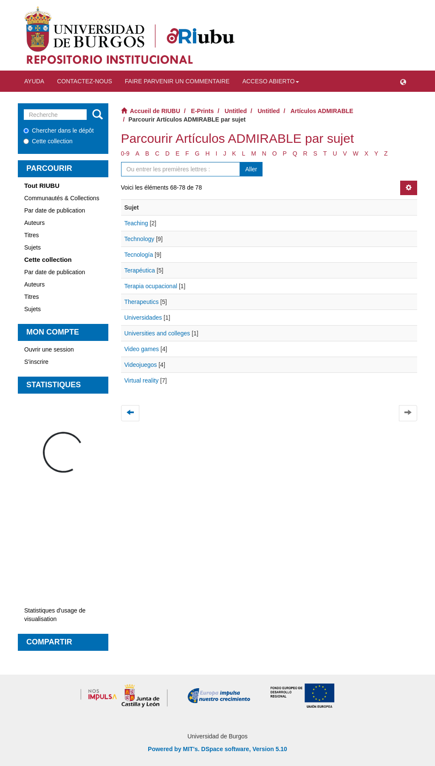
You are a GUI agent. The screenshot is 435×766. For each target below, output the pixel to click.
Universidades (143, 317)
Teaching (136, 223)
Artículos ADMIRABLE (322, 111)
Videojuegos (140, 364)
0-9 (125, 153)
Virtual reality (141, 380)
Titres (31, 235)
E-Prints (202, 111)
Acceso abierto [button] (270, 81)
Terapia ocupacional (151, 286)
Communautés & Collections (61, 198)
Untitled (236, 111)
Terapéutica (139, 270)
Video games (141, 349)
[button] (403, 81)
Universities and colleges (157, 333)
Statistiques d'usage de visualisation (54, 614)
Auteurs (34, 222)
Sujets (32, 247)
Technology (139, 238)
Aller (251, 169)
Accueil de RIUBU (155, 111)
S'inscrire (36, 361)
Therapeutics (141, 301)
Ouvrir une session (49, 349)
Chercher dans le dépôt (58, 130)
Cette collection (48, 141)
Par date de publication (54, 210)
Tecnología (138, 254)
